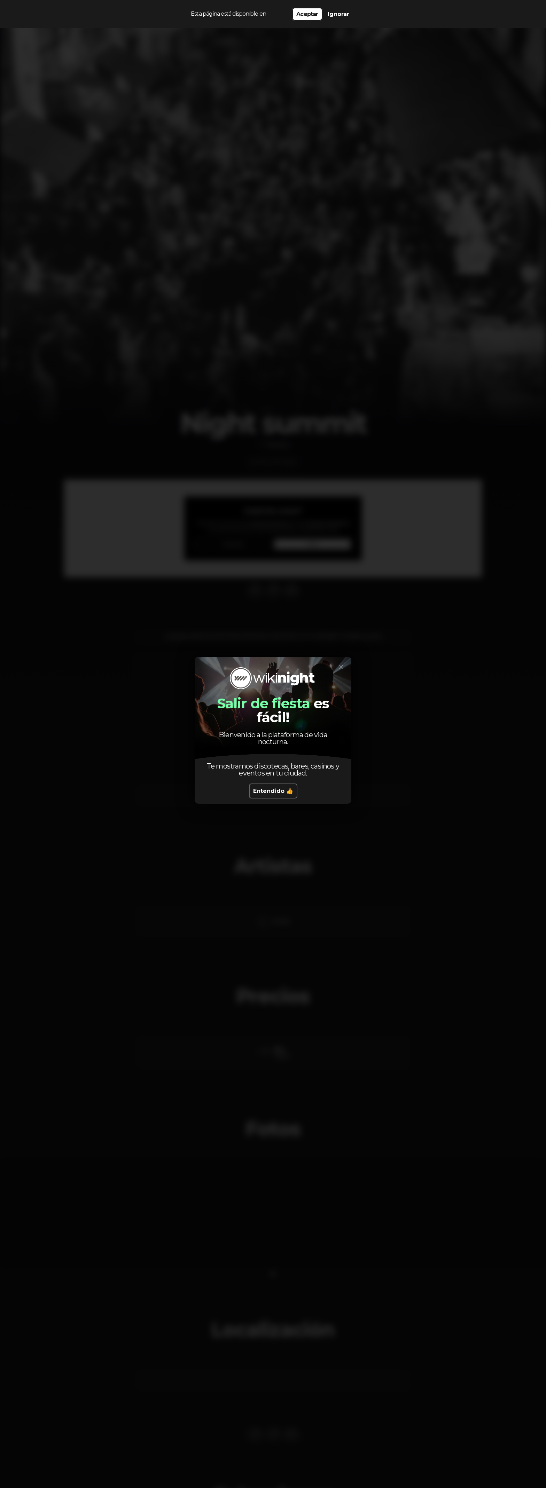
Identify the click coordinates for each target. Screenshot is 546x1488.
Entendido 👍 (273, 791)
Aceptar (307, 14)
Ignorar (338, 14)
